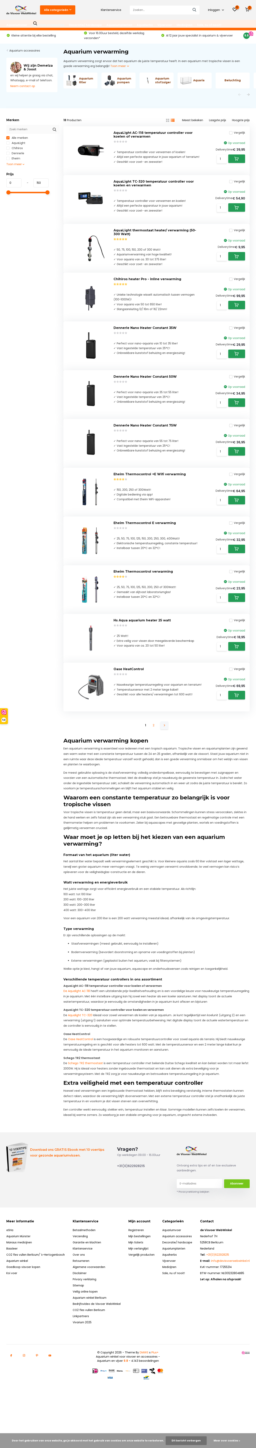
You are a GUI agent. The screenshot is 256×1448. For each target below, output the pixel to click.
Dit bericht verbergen (186, 1440)
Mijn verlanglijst (139, 1285)
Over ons (80, 1291)
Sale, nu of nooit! (209, 25)
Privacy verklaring (86, 1315)
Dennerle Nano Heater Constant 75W (145, 446)
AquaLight (15, 146)
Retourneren (82, 1297)
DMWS (144, 1389)
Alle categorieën (57, 10)
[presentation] (239, 97)
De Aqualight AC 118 (76, 1027)
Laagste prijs (217, 123)
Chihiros (14, 151)
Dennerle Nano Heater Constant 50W (145, 394)
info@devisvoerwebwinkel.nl (230, 1297)
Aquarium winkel (17, 1297)
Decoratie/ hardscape (85, 25)
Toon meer (119, 69)
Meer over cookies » (227, 1440)
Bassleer (12, 1285)
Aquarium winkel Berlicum (91, 1334)
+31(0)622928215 (131, 1202)
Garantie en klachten (88, 1278)
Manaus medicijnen (19, 1278)
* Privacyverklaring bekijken (193, 1228)
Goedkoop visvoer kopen (23, 1303)
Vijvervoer (164, 25)
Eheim (13, 161)
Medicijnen (184, 25)
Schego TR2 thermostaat (85, 1099)
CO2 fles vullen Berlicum (91, 1346)
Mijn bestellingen (140, 1272)
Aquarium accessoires (48, 25)
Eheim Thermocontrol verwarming (143, 601)
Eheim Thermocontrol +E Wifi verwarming (150, 497)
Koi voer (11, 1309)
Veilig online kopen (86, 1328)
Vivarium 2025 (83, 1358)
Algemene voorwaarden (90, 1303)
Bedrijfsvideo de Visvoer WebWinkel (98, 1340)
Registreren (137, 1266)
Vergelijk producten (142, 1291)
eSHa (9, 1266)
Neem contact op (22, 89)
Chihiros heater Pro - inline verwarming (147, 291)
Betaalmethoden (85, 1266)
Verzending (81, 1272)
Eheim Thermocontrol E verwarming (145, 549)
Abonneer (237, 1220)
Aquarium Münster (19, 1272)
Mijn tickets (137, 1278)
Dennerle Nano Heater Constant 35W (145, 343)
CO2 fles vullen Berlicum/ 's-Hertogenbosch (36, 1291)
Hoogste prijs (241, 123)
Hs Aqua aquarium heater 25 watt (142, 652)
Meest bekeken (192, 123)
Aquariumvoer (16, 25)
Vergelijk (236, 137)
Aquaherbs (145, 25)
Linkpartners (82, 1352)
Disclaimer (81, 1309)
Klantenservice (111, 10)
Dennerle (15, 156)
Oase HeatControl (129, 704)
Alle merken (17, 140)
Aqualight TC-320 (80, 1051)
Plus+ (155, 1389)
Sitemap (80, 1321)
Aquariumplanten (119, 25)
